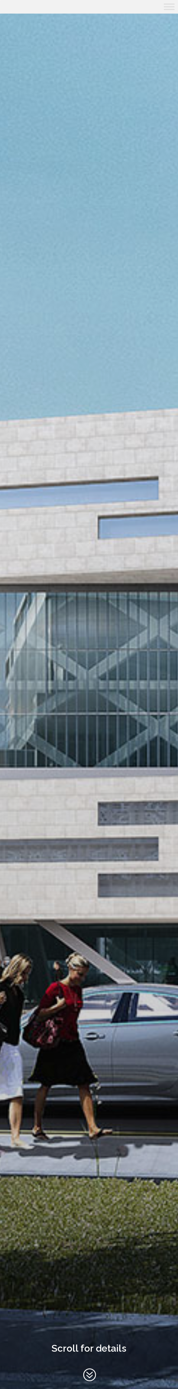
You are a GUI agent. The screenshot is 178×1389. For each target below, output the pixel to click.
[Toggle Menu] (169, 6)
